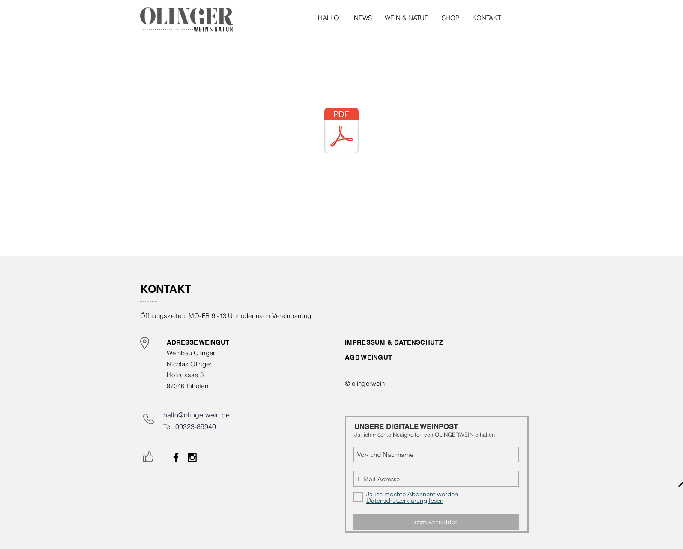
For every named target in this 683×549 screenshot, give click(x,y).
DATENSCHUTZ (418, 342)
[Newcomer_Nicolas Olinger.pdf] (341, 132)
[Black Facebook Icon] (176, 457)
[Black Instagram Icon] (192, 457)
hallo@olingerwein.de (196, 415)
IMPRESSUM (365, 342)
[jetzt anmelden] (436, 522)
